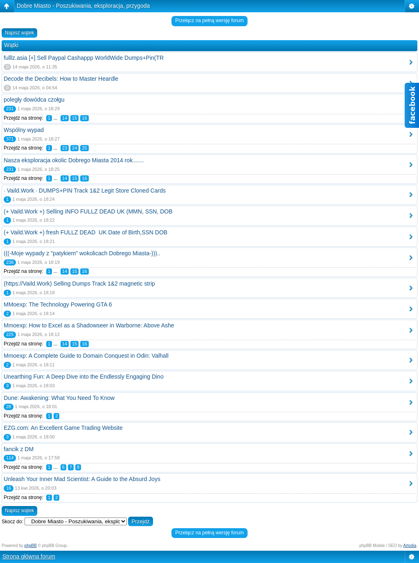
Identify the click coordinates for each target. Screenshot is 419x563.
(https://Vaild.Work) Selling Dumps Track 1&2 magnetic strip (79, 283)
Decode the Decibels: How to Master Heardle (61, 78)
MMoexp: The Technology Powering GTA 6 (58, 304)
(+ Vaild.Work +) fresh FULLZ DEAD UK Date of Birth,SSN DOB (85, 232)
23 (64, 147)
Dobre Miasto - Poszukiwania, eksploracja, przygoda (83, 5)
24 (74, 147)
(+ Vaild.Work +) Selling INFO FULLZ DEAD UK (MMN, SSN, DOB (88, 211)
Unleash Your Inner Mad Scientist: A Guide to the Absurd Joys (82, 479)
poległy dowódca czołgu (34, 99)
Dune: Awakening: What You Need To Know (59, 398)
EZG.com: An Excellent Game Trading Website (63, 428)
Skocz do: (12, 521)
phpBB (31, 545)
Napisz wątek (19, 33)
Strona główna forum (28, 556)
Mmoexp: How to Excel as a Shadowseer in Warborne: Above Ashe (89, 325)
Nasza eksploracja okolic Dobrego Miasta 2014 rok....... (74, 160)
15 (74, 118)
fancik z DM (19, 449)
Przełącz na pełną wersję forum (209, 20)
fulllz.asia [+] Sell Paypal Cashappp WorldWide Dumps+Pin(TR (84, 57)
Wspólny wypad (24, 130)
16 (84, 118)
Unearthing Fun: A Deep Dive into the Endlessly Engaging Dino (84, 376)
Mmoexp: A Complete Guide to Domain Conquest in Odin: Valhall (86, 355)
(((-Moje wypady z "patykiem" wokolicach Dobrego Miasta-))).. (82, 253)
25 (84, 147)
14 (64, 118)
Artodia (410, 545)
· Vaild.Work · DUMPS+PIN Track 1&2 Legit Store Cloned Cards (85, 190)
